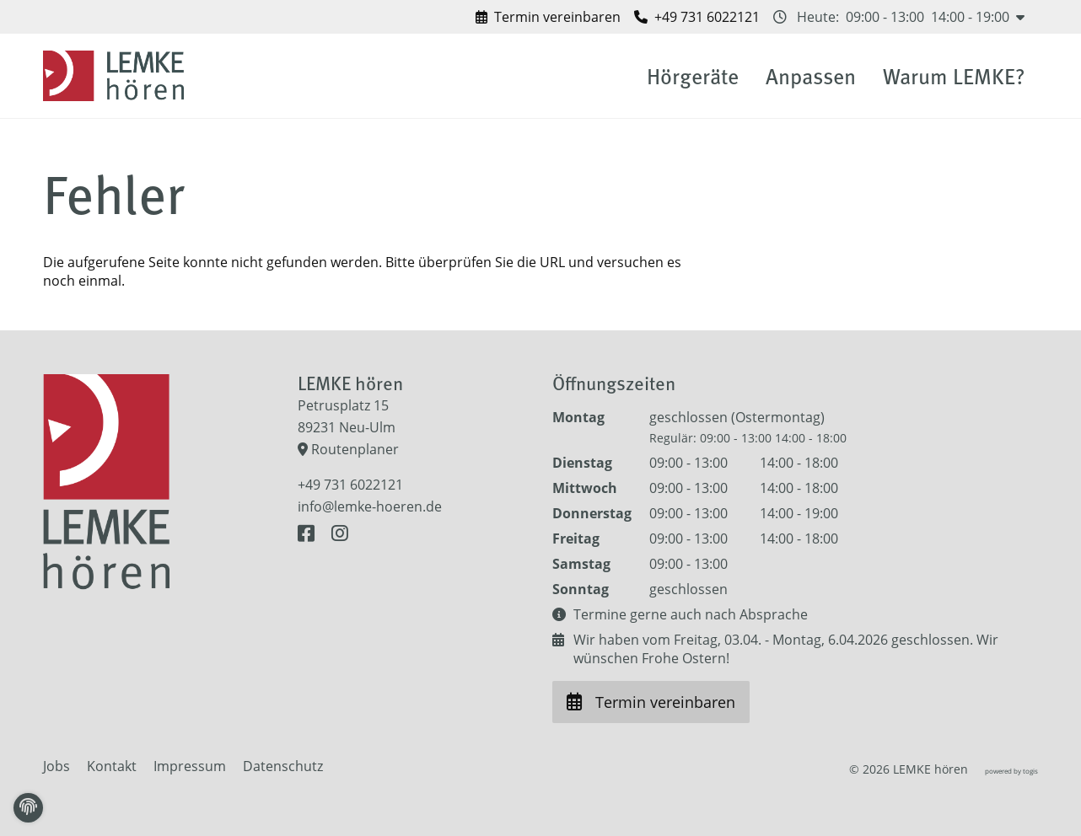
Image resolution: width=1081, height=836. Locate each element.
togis (1030, 770)
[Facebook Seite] (309, 533)
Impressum (189, 766)
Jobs (56, 766)
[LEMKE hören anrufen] (697, 16)
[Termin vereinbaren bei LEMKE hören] (548, 16)
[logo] (117, 76)
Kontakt (112, 766)
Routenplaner (348, 449)
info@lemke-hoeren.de (370, 506)
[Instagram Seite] (340, 533)
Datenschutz (283, 766)
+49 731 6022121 (350, 484)
